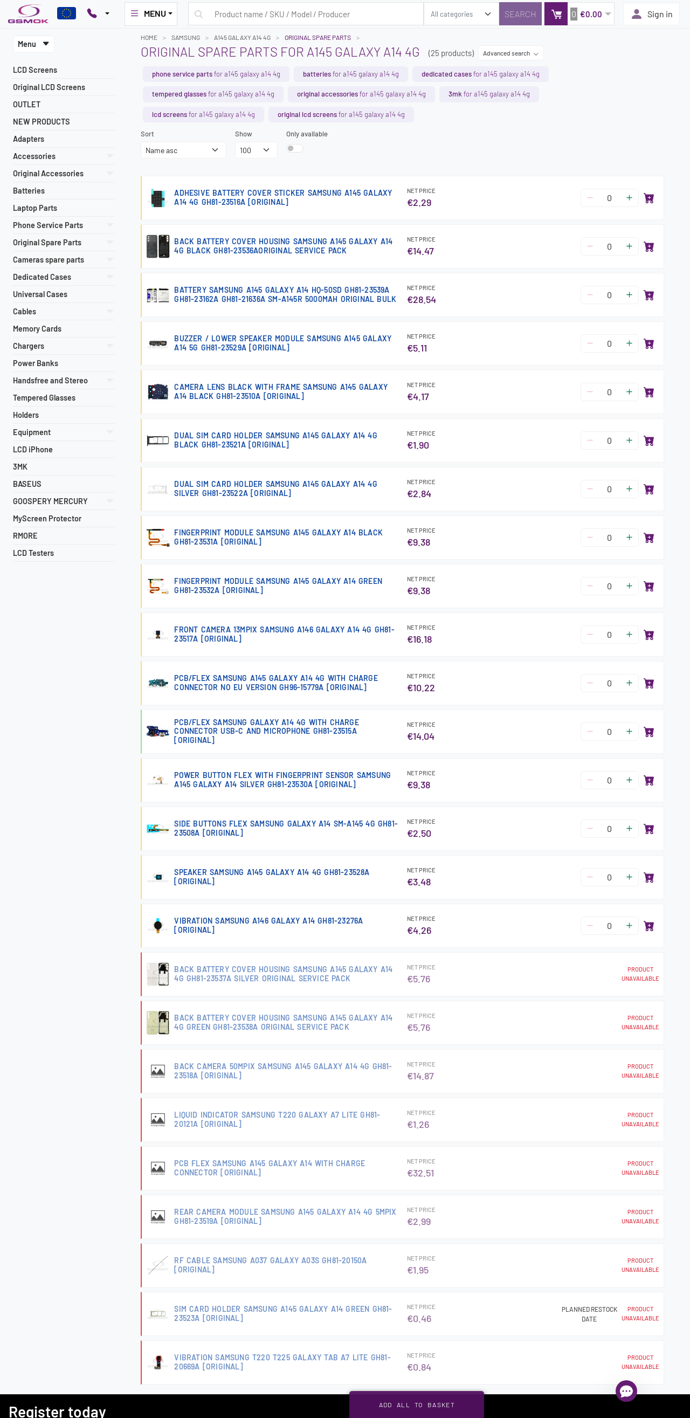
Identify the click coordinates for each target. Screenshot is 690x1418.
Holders (26, 414)
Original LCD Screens (49, 87)
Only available (307, 133)
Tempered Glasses (44, 397)
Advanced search (511, 53)
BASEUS (27, 483)
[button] (579, 13)
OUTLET (26, 104)
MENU (147, 13)
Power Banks (35, 363)
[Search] (520, 13)
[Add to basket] (649, 198)
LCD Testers (33, 552)
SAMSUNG (185, 37)
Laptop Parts (35, 207)
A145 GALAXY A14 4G (242, 37)
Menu (34, 44)
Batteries (29, 190)
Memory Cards (37, 328)
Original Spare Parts (318, 37)
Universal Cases (40, 294)
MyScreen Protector (47, 518)
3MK (20, 466)
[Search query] (306, 13)
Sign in (651, 14)
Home (149, 37)
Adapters (28, 138)
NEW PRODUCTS (41, 121)
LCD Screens (35, 69)
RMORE (25, 535)
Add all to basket (417, 1404)
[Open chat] (626, 1391)
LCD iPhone (33, 449)
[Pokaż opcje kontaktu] (98, 14)
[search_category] (461, 13)
